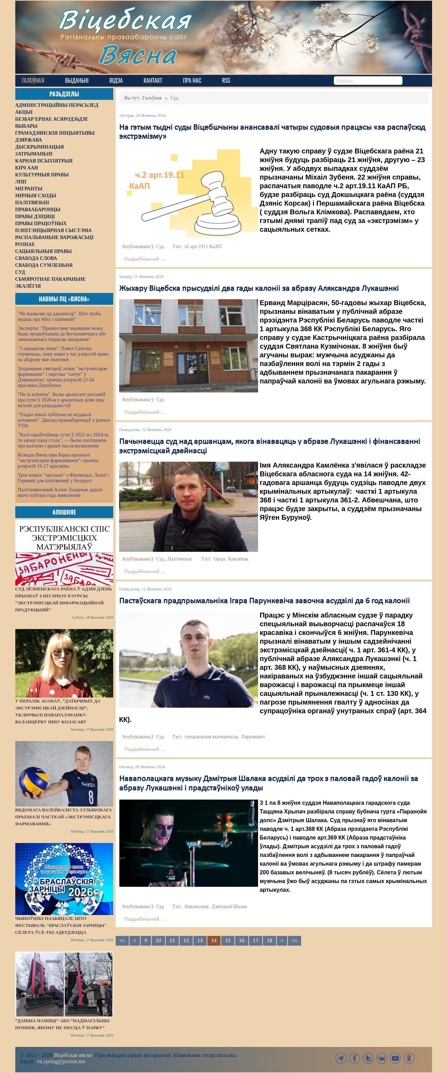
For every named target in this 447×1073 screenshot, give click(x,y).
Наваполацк (196, 906)
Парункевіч (253, 736)
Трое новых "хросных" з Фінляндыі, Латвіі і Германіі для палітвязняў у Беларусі (63, 477)
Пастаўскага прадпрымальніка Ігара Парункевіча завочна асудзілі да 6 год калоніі (264, 601)
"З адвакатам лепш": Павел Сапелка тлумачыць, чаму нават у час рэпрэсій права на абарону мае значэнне (63, 354)
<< (122, 941)
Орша (219, 559)
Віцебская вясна (73, 1055)
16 (242, 941)
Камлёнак (238, 559)
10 (158, 941)
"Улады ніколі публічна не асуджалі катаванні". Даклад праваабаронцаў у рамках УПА (64, 420)
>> (294, 941)
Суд (160, 246)
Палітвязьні (180, 559)
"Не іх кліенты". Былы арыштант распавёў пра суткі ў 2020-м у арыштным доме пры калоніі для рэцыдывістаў (62, 400)
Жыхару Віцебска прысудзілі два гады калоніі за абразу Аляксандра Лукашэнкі (259, 289)
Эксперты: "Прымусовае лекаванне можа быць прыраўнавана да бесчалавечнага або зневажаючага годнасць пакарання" (62, 334)
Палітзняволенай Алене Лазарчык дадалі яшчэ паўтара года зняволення (60, 492)
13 (200, 941)
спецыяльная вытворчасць (211, 736)
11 (172, 941)
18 (269, 941)
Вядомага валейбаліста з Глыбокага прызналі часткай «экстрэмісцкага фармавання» (63, 816)
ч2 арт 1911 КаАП (203, 246)
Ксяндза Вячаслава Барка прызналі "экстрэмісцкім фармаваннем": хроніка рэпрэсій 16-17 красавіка (58, 460)
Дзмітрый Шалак (229, 906)
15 (228, 941)
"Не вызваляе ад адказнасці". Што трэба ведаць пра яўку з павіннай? (59, 316)
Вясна (137, 53)
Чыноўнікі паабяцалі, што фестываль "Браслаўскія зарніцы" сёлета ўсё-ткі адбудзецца (61, 925)
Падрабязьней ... (144, 259)
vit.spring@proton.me (60, 1061)
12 (186, 941)
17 (255, 941)
